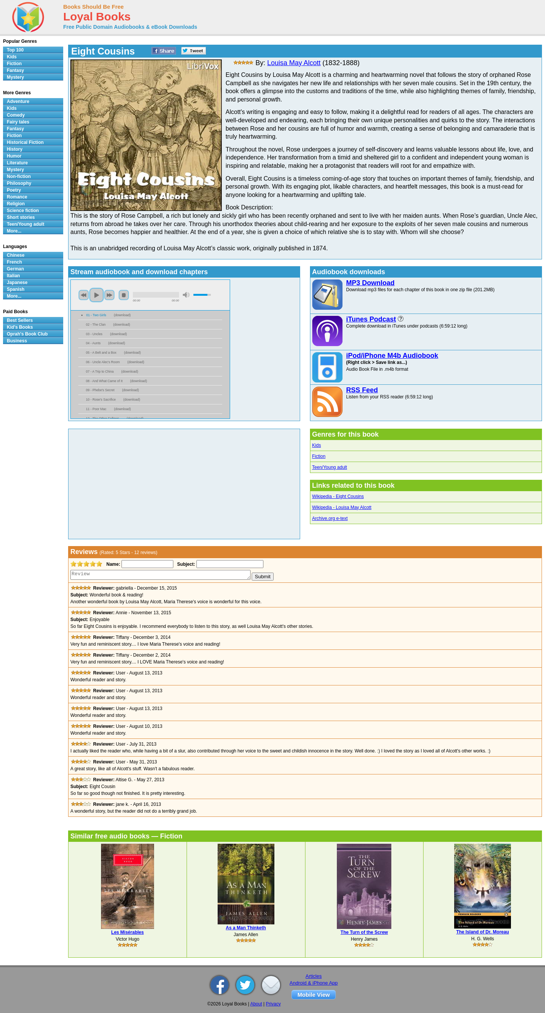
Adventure (18, 101)
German (15, 269)
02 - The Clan (96, 324)
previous (83, 295)
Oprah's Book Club (27, 334)
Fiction (318, 456)
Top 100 (15, 50)
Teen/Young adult (329, 467)
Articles (313, 976)
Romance (17, 197)
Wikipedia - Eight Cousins (338, 496)
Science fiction (23, 210)
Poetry (14, 190)
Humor (14, 156)
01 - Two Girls (96, 315)
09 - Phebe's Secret (100, 390)
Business (17, 340)
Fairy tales (18, 122)
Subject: (185, 564)
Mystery (15, 77)
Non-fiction (19, 176)
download (122, 315)
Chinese (16, 255)
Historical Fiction (25, 142)
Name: (112, 564)
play (96, 295)
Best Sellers (20, 320)
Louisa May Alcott (294, 63)
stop (123, 295)
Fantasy (15, 70)
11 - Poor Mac (96, 409)
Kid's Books (20, 327)
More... (14, 231)
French (14, 262)
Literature (17, 162)
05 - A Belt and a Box (101, 352)
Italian (13, 275)
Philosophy (19, 183)
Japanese (17, 282)
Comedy (16, 115)
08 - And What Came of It (104, 381)
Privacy (273, 1004)
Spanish (16, 289)
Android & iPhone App (314, 983)
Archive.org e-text (330, 518)
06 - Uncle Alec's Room (103, 362)
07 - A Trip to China (100, 371)
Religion (16, 203)
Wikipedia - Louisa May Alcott (342, 507)
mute (186, 295)
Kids (316, 445)
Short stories (21, 217)
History (14, 149)
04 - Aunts (93, 343)
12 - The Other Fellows (102, 418)
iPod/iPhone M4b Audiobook (392, 355)
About (256, 1004)
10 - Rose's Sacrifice (101, 399)
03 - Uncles (94, 334)
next (109, 295)
